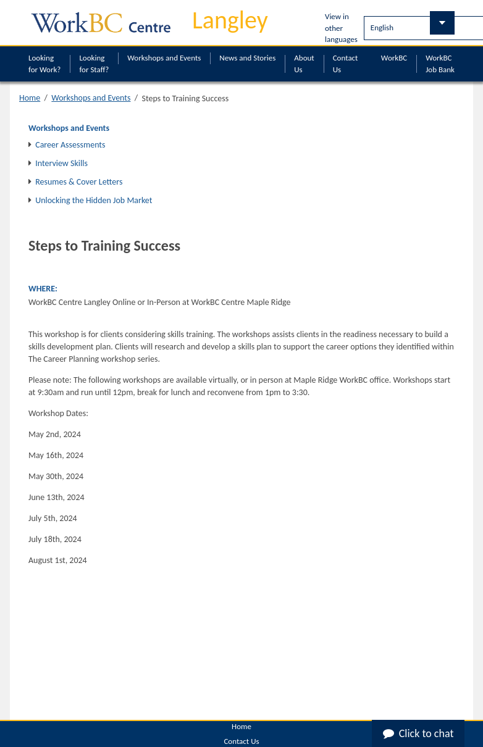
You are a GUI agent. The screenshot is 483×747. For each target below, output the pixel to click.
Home (29, 98)
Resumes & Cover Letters (78, 182)
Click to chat (418, 733)
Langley (230, 20)
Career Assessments (70, 145)
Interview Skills (61, 163)
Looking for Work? (44, 63)
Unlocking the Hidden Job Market (93, 200)
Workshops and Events (164, 57)
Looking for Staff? (94, 63)
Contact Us (345, 63)
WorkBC (394, 57)
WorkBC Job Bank (440, 63)
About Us (304, 63)
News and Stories (247, 57)
